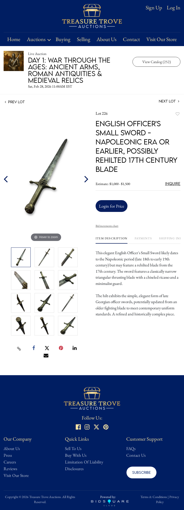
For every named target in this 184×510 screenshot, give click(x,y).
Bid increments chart (107, 226)
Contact (131, 39)
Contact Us (136, 455)
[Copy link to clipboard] (19, 348)
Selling (83, 39)
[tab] (111, 240)
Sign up (154, 7)
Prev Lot (15, 102)
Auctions (36, 39)
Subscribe (141, 472)
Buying (63, 39)
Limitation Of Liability (84, 462)
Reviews (10, 468)
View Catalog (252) (156, 61)
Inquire (172, 183)
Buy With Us (75, 455)
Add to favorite (177, 114)
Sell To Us (73, 448)
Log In (173, 7)
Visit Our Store (161, 39)
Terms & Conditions (153, 497)
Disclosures (74, 468)
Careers (10, 462)
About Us (106, 39)
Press (8, 455)
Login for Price (111, 206)
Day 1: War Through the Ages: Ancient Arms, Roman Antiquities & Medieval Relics (69, 70)
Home (13, 39)
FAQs (131, 448)
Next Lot (169, 101)
